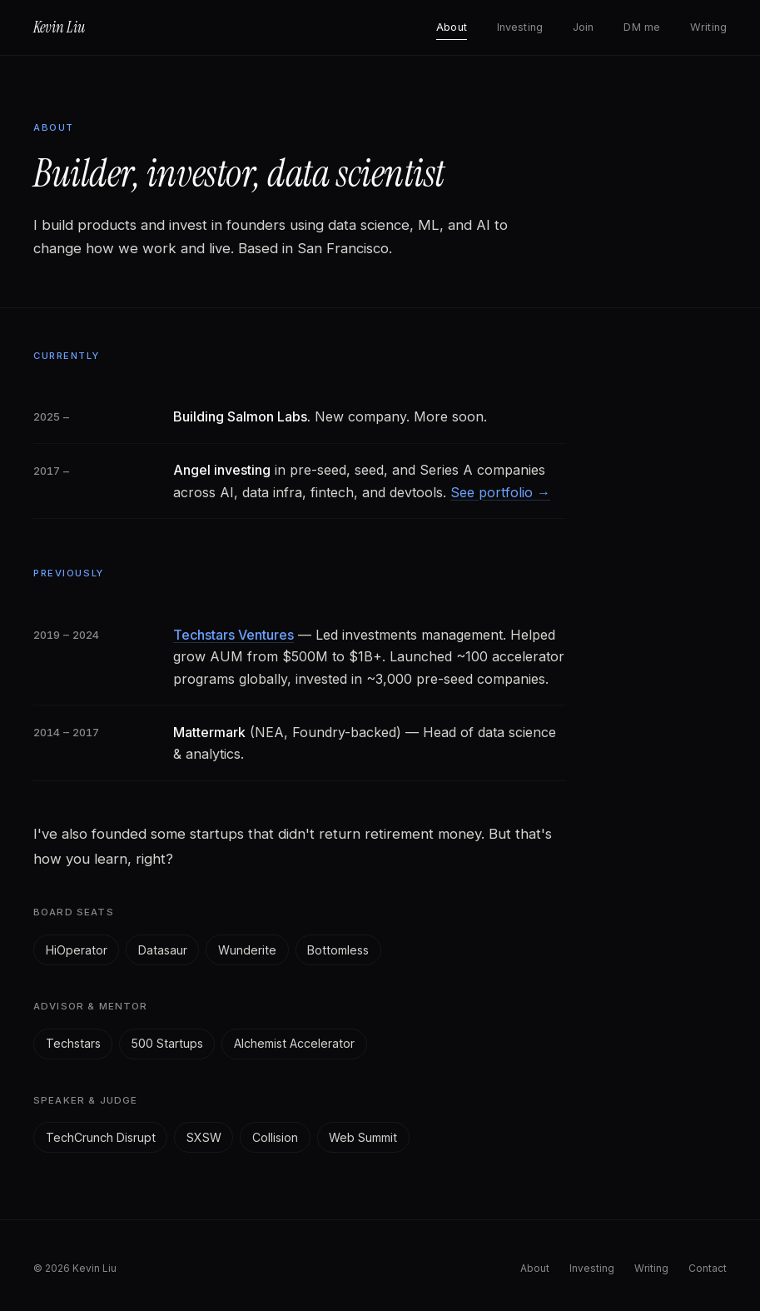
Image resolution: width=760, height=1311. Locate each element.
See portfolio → (500, 492)
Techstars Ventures (233, 634)
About (451, 27)
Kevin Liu (59, 27)
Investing (520, 27)
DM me (641, 27)
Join (583, 27)
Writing (708, 27)
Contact (707, 1268)
